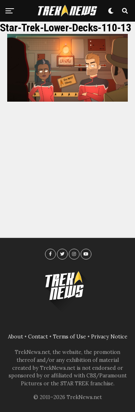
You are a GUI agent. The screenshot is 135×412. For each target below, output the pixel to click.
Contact (38, 336)
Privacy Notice (109, 336)
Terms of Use (69, 336)
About (15, 336)
